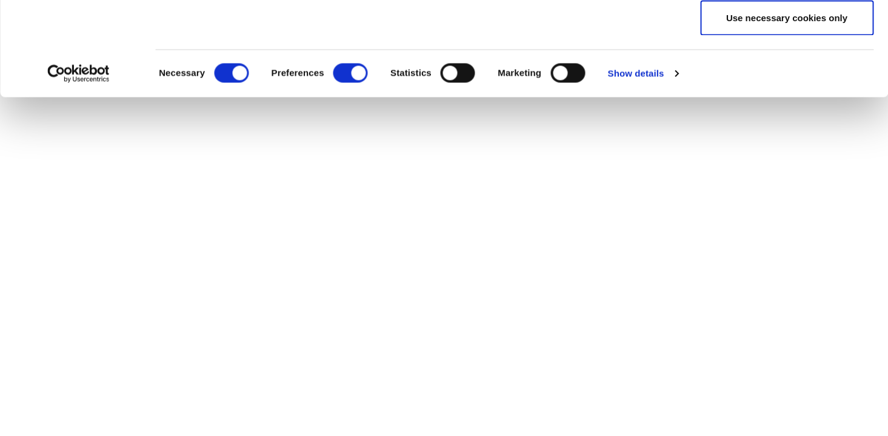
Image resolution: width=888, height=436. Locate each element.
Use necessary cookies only (786, 111)
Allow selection (786, 72)
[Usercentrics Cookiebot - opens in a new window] (78, 167)
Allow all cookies (787, 32)
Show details (636, 167)
